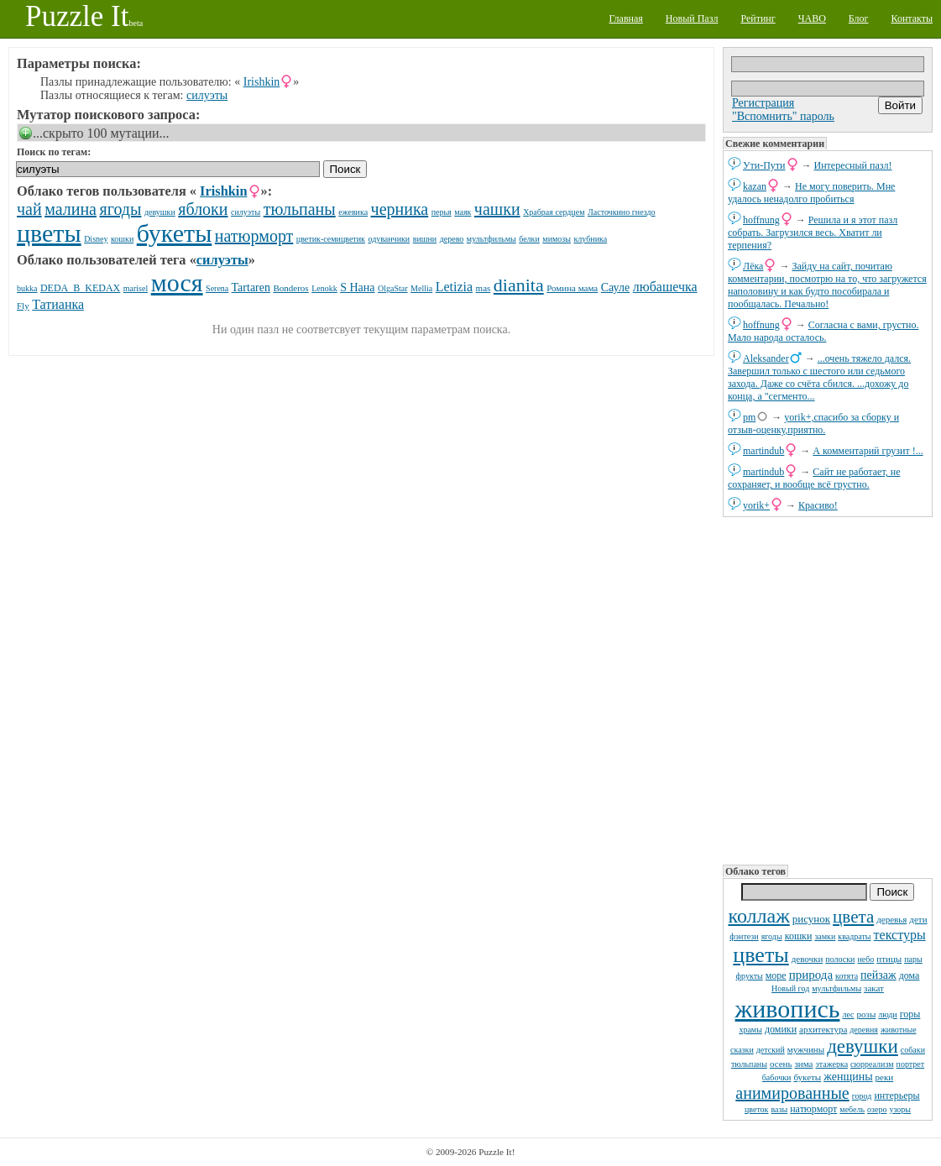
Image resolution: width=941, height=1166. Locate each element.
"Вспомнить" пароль (783, 116)
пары (913, 959)
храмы (750, 1029)
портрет (911, 1064)
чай (29, 209)
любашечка (665, 287)
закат (874, 988)
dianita (519, 285)
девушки (862, 1046)
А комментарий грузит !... (868, 451)
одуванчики (389, 238)
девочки (807, 959)
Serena (217, 288)
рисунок (811, 918)
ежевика (353, 212)
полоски (840, 959)
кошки (799, 936)
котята (846, 975)
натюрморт (813, 1109)
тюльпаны (749, 1064)
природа (811, 974)
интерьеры (896, 1095)
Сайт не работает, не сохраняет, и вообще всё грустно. (814, 478)
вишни (425, 238)
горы (910, 1014)
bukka (27, 288)
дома (909, 975)
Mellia (421, 288)
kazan (754, 186)
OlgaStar (393, 288)
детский (770, 1049)
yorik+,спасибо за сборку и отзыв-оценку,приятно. (813, 423)
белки (529, 238)
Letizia (454, 287)
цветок (757, 1109)
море (776, 975)
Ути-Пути (764, 165)
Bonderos (290, 288)
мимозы (556, 238)
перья (441, 212)
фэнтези (743, 936)
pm (749, 417)
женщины (847, 1076)
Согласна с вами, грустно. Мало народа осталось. (823, 331)
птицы (889, 959)
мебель (852, 1109)
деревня (864, 1029)
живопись (787, 1008)
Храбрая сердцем (553, 212)
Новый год (790, 988)
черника (400, 209)
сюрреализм (871, 1064)
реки (885, 1077)
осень (781, 1064)
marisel (135, 288)
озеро (876, 1109)
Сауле (615, 287)
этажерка (831, 1064)
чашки (497, 209)
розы (866, 1014)
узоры (900, 1109)
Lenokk (324, 288)
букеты (807, 1077)
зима (803, 1064)
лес (848, 1014)
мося (177, 282)
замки (824, 936)
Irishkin (261, 82)
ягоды (771, 936)
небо (865, 959)
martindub (763, 451)
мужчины (805, 1049)
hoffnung (761, 220)
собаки (913, 1049)
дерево (452, 238)
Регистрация (763, 103)
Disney (95, 238)
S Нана (357, 287)
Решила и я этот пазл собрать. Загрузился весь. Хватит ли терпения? (812, 232)
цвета (853, 917)
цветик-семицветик (330, 238)
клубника (590, 238)
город (862, 1096)
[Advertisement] (827, 689)
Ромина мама (572, 288)
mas (483, 288)
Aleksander (766, 358)
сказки (742, 1049)
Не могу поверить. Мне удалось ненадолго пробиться (811, 192)
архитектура (823, 1029)
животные (899, 1029)
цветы (760, 955)
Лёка (753, 266)
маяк (462, 212)
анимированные (792, 1093)
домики (781, 1029)
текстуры (900, 935)
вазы (779, 1109)
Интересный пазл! (853, 165)
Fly (23, 306)
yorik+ (756, 505)
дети (918, 919)
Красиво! (818, 505)
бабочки (777, 1077)
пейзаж (878, 975)
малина (70, 209)
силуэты (206, 95)
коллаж (758, 916)
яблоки (202, 209)
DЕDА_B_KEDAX (80, 288)
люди (887, 1014)
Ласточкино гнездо (622, 212)
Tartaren (251, 287)
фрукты (749, 975)
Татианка (58, 304)
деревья (891, 919)
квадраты (854, 936)
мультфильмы (836, 988)
